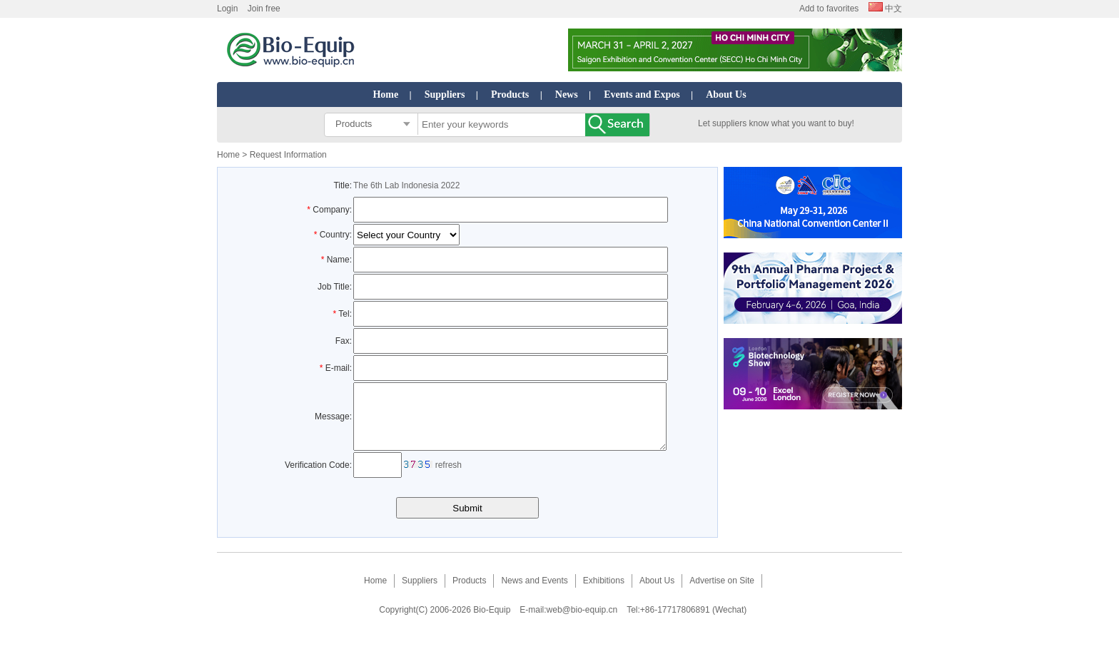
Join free (264, 9)
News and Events (534, 593)
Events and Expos (642, 94)
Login (227, 9)
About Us (726, 94)
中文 (885, 9)
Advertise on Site (721, 593)
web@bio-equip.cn (582, 623)
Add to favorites (829, 9)
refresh (448, 478)
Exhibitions (603, 593)
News (566, 94)
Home (385, 94)
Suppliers (445, 94)
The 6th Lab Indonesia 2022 (406, 185)
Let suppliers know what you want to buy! (776, 123)
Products (510, 94)
